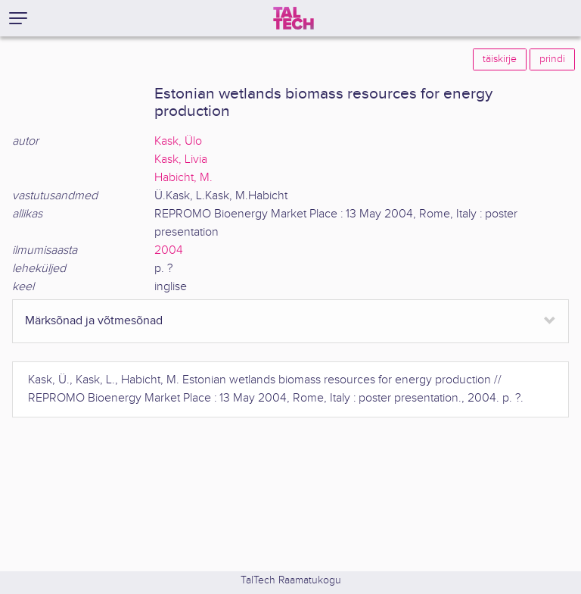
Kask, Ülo (178, 141)
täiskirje (500, 59)
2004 (168, 250)
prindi (552, 59)
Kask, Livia (180, 159)
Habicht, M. (183, 177)
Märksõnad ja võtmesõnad (94, 321)
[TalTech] (293, 18)
